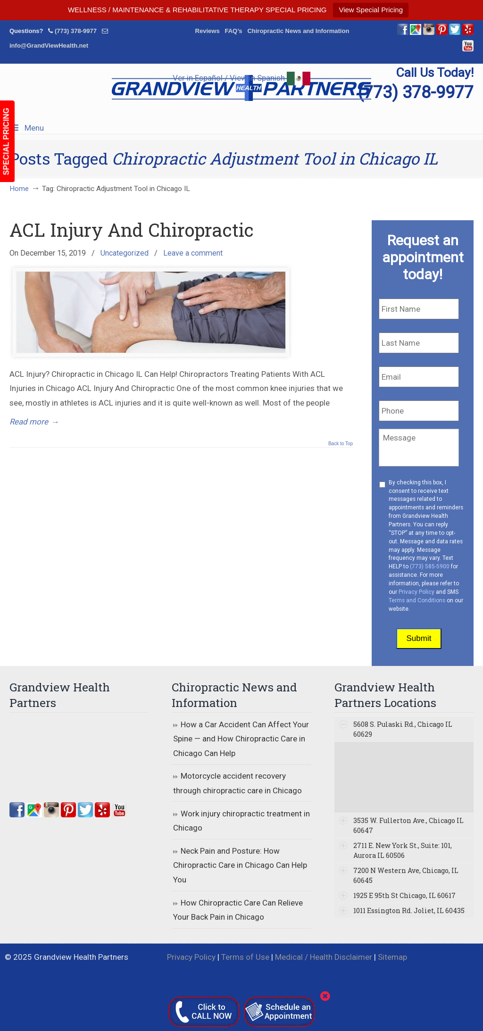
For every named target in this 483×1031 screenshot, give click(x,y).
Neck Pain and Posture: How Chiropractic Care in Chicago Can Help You (240, 865)
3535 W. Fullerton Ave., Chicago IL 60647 (408, 825)
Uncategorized (124, 253)
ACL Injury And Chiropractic (131, 229)
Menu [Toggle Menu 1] (26, 128)
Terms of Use (245, 957)
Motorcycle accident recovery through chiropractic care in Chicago (237, 783)
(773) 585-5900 (430, 566)
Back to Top (340, 443)
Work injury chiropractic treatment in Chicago (241, 821)
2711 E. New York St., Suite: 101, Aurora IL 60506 (402, 850)
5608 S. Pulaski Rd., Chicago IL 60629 (402, 729)
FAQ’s (233, 30)
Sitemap (392, 957)
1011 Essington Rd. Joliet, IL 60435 (409, 910)
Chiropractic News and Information (298, 30)
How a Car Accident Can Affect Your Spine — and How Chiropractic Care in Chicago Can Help (241, 739)
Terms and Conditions (417, 600)
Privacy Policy (416, 592)
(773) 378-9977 (76, 30)
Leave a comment (193, 253)
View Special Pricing (371, 10)
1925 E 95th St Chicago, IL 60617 (404, 895)
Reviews (207, 30)
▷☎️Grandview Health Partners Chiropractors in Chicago (241, 88)
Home (19, 188)
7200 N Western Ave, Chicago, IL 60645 (405, 875)
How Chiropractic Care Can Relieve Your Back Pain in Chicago (238, 910)
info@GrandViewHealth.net (48, 45)
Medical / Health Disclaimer (323, 957)
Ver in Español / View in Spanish (241, 78)
